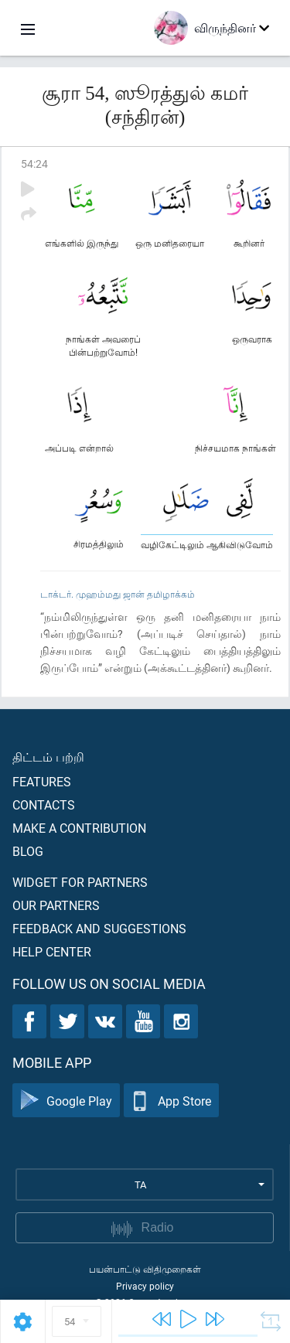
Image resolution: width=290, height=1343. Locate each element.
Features (41, 781)
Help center (51, 951)
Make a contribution (79, 828)
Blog (27, 851)
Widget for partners (80, 882)
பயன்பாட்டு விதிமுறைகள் (145, 1269)
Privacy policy (145, 1286)
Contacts (43, 804)
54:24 (34, 163)
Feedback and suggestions (99, 928)
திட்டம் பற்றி (48, 756)
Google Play (66, 1101)
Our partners (56, 905)
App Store (171, 1101)
